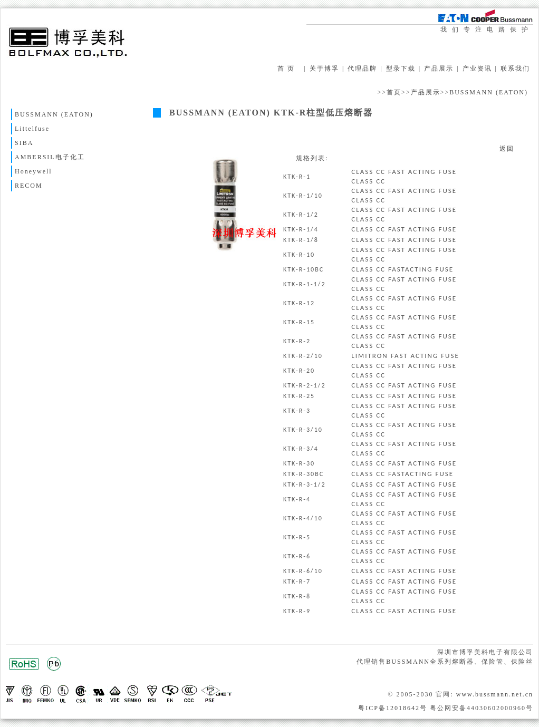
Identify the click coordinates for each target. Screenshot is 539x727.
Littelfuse (32, 128)
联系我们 (515, 68)
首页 (394, 92)
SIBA (24, 143)
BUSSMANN (408, 661)
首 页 (286, 68)
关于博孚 (324, 68)
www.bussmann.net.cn (494, 694)
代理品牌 (362, 68)
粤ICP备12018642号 (392, 708)
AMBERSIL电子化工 (50, 157)
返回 (506, 148)
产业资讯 (477, 68)
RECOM (29, 185)
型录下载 (401, 68)
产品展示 (439, 68)
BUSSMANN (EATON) (488, 92)
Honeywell (33, 171)
